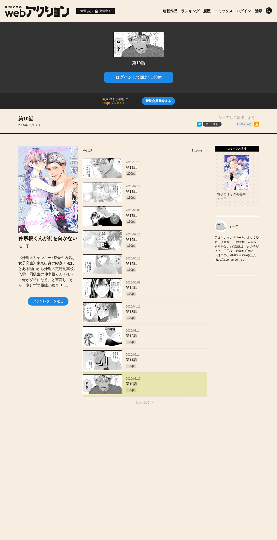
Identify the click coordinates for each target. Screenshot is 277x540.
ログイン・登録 (249, 11)
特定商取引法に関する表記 (233, 453)
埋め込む (246, 124)
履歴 (207, 11)
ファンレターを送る (48, 301)
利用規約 (194, 453)
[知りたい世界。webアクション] (37, 15)
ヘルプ (171, 453)
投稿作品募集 (64, 453)
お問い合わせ (145, 453)
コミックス (223, 11)
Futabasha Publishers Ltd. (133, 479)
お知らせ (92, 453)
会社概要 (117, 453)
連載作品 (170, 11)
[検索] (269, 10)
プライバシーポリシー (138, 463)
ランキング (190, 11)
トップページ (32, 453)
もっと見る (142, 402)
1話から (199, 150)
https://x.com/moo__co (229, 259)
